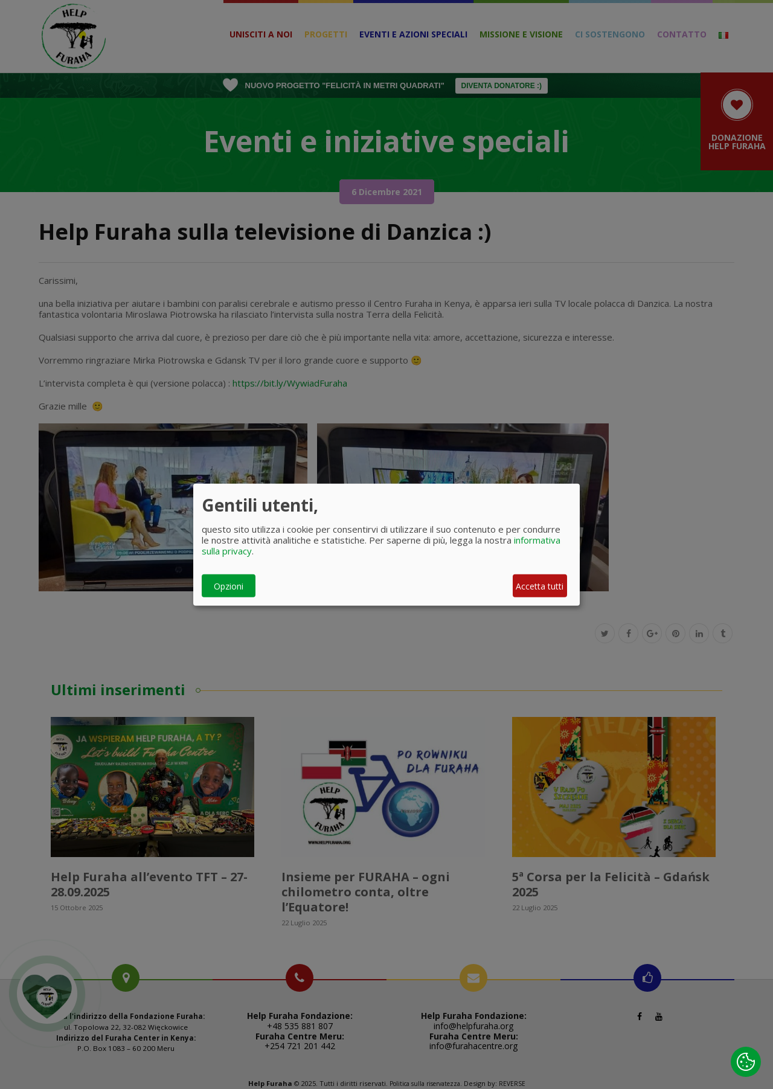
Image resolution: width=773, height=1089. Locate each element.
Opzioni (228, 585)
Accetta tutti (539, 585)
